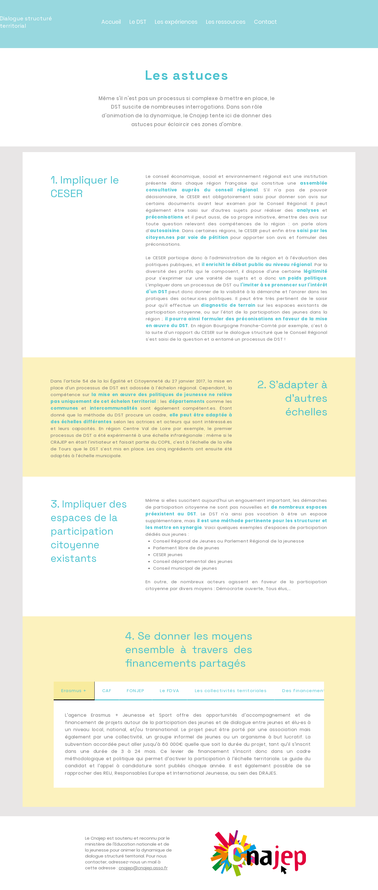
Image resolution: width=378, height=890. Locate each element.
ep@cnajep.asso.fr (147, 868)
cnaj (123, 868)
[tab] (74, 691)
